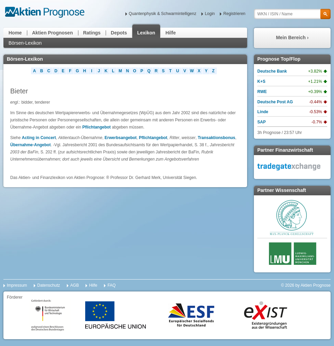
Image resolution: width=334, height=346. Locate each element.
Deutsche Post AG (275, 102)
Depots (119, 32)
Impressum (17, 285)
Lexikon (146, 32)
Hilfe (170, 32)
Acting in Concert (39, 137)
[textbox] (292, 14)
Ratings (92, 32)
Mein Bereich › (292, 37)
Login (210, 13)
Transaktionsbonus (216, 137)
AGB (74, 285)
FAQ (111, 285)
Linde (262, 111)
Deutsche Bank (272, 71)
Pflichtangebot (96, 127)
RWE (262, 91)
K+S (261, 81)
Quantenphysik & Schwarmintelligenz (162, 13)
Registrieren (234, 13)
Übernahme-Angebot (30, 144)
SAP (261, 122)
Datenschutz (48, 285)
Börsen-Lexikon (25, 43)
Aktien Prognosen (52, 32)
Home (15, 32)
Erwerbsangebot (121, 137)
